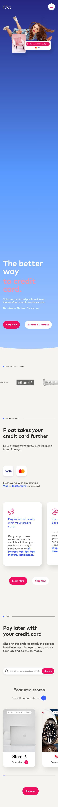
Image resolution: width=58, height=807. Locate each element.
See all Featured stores (29, 698)
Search (48, 671)
